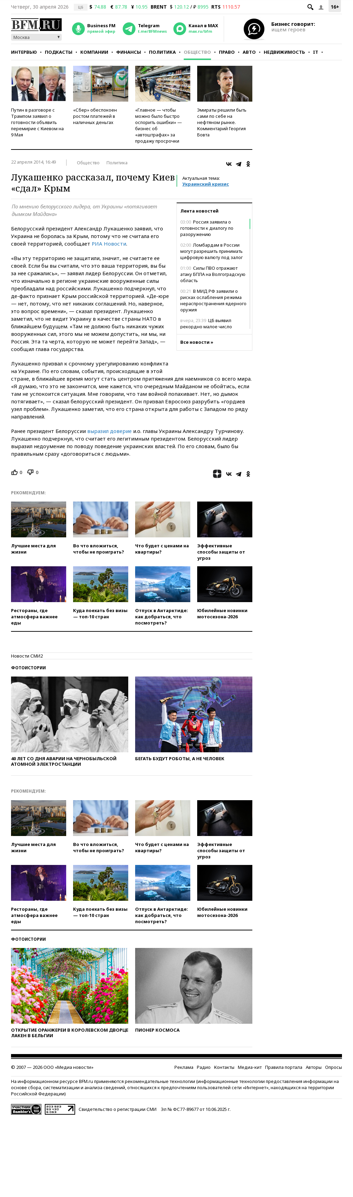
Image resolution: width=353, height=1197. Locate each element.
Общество (197, 52)
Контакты (224, 1067)
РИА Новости (109, 243)
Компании (94, 52)
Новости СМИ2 (27, 656)
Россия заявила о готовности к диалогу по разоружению (206, 228)
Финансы (128, 52)
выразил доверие (109, 430)
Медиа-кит (250, 1067)
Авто (249, 52)
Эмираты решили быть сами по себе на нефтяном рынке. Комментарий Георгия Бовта (221, 122)
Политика (162, 52)
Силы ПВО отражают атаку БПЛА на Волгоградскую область (212, 274)
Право (227, 52)
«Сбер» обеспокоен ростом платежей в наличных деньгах (95, 116)
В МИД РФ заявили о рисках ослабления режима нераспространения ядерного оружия (213, 300)
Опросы (333, 1067)
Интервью (24, 52)
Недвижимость (284, 52)
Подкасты (58, 52)
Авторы (314, 1067)
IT (315, 52)
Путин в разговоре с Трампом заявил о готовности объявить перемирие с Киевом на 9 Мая (37, 122)
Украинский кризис (205, 184)
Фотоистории (28, 668)
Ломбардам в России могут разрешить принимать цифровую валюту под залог (211, 251)
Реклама (183, 1067)
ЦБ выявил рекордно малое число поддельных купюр (206, 326)
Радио (204, 1067)
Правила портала (283, 1067)
